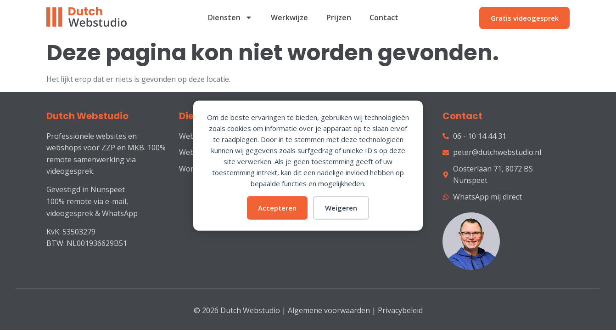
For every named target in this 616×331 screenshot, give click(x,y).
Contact (384, 17)
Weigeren (341, 207)
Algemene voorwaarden (329, 310)
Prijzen (338, 17)
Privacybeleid (400, 310)
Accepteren (277, 207)
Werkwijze (289, 17)
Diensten (230, 17)
